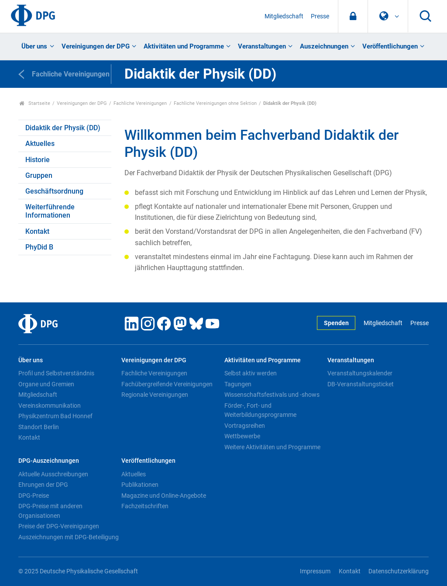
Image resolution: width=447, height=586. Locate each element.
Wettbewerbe (242, 436)
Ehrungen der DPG (43, 484)
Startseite (34, 103)
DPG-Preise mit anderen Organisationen (50, 511)
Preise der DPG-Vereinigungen (58, 526)
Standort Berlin (38, 426)
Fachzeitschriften (144, 506)
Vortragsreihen (244, 425)
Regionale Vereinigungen (154, 394)
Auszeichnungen (324, 46)
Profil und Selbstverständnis (56, 373)
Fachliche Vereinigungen (140, 103)
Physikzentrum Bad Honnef (55, 416)
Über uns (34, 46)
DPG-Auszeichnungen (48, 461)
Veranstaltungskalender (359, 373)
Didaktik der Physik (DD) (62, 128)
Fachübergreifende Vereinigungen (167, 384)
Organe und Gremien (46, 384)
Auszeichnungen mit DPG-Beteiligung (68, 537)
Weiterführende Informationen (50, 211)
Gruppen (38, 175)
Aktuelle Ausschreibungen (53, 474)
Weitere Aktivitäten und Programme (272, 447)
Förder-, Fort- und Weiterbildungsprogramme (260, 410)
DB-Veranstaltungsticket (360, 384)
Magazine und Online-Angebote (163, 495)
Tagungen (237, 384)
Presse (320, 16)
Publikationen (139, 484)
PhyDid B (39, 247)
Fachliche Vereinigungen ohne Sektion (215, 103)
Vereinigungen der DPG (96, 46)
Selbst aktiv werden (250, 373)
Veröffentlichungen (390, 46)
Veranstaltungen (262, 46)
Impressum (315, 571)
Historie (37, 160)
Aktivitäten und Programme (184, 46)
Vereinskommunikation (49, 405)
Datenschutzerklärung (398, 571)
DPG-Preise (33, 495)
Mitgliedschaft (284, 16)
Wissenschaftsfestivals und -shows (272, 394)
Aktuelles (40, 143)
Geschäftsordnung (54, 191)
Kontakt (37, 231)
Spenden (336, 323)
